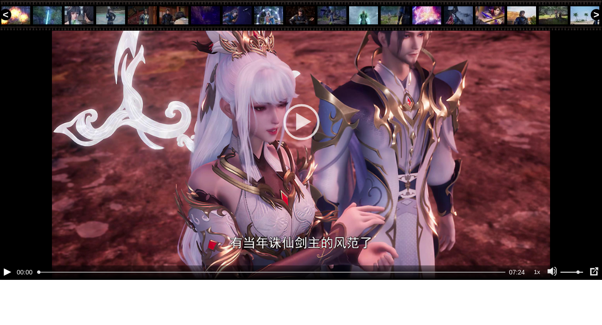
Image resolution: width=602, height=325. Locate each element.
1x (537, 302)
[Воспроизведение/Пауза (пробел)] (7, 302)
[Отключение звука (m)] (552, 302)
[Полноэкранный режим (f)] (593, 302)
